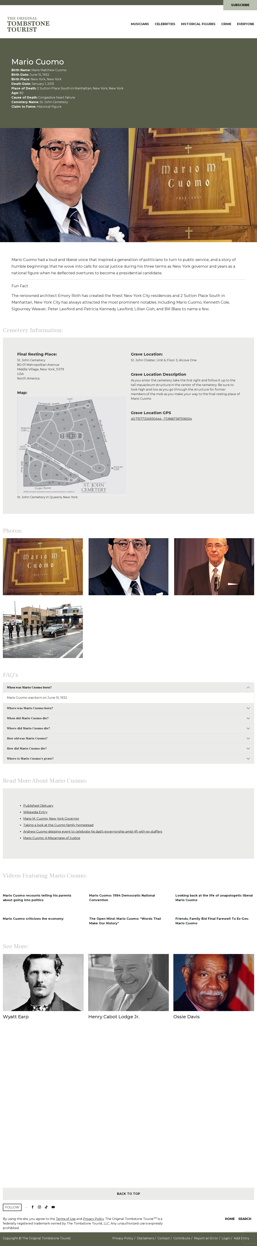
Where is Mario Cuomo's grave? (30, 759)
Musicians (140, 24)
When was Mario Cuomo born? (29, 687)
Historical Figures (198, 24)
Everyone (245, 24)
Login (226, 1238)
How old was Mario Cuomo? (27, 738)
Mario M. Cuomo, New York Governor (51, 818)
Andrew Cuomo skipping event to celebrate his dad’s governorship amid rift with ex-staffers (92, 831)
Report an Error (206, 1238)
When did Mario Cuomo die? (28, 718)
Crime (226, 24)
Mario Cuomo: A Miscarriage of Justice (51, 838)
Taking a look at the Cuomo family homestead (58, 825)
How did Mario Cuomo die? (27, 748)
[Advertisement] (128, 1110)
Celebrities (165, 24)
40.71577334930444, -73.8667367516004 (161, 419)
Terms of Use (66, 1219)
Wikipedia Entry (35, 812)
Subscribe (240, 5)
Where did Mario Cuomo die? (28, 728)
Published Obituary (38, 806)
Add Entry (241, 1238)
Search (244, 1219)
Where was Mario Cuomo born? (30, 708)
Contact (164, 1238)
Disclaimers (145, 1238)
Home (230, 1219)
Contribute (181, 1238)
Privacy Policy (93, 1219)
